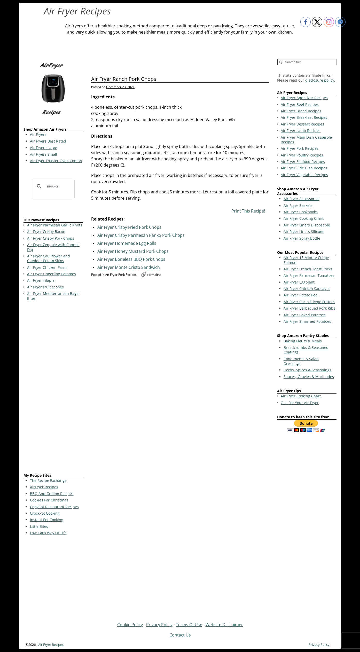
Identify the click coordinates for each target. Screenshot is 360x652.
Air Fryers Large (43, 147)
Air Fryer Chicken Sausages (307, 288)
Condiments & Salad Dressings (301, 361)
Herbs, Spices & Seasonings (307, 369)
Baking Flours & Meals (303, 341)
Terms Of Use (189, 624)
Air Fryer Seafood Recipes (303, 161)
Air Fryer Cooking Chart (304, 218)
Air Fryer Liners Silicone (304, 231)
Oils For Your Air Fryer (300, 402)
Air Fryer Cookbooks (301, 211)
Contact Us (180, 635)
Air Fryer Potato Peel (301, 295)
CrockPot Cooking (45, 513)
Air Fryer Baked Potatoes (305, 314)
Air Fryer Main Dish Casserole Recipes (306, 139)
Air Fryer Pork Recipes (121, 274)
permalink (154, 274)
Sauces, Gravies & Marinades (309, 376)
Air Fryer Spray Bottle (302, 238)
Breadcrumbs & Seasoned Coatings (306, 350)
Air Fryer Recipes (77, 11)
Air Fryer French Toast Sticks (308, 268)
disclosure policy (319, 80)
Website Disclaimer (224, 624)
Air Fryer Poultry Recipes (302, 155)
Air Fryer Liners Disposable (307, 225)
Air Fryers (38, 134)
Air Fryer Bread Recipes (301, 110)
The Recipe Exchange (48, 480)
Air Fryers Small (43, 154)
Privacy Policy (159, 624)
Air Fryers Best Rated (48, 141)
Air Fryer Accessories (301, 198)
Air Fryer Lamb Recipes (300, 130)
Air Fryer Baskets (298, 205)
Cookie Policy (130, 624)
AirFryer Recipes (44, 486)
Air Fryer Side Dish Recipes (304, 168)
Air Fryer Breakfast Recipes (304, 117)
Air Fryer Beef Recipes (300, 104)
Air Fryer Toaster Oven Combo (56, 160)
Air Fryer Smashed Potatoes (307, 321)
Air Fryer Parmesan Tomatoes (309, 275)
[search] (52, 186)
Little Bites (39, 526)
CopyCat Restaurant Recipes (54, 506)
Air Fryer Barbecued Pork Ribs (309, 308)
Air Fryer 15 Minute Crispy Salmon (306, 260)
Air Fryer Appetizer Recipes (304, 97)
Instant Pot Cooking (46, 519)
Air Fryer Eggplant (299, 282)
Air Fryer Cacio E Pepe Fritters (309, 301)
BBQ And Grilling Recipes (52, 493)
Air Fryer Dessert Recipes (302, 124)
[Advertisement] (53, 387)
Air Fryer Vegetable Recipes (304, 174)
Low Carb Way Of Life (48, 532)
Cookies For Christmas (49, 500)
